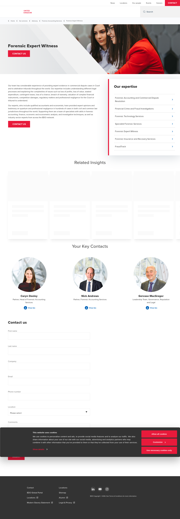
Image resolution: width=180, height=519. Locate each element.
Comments (12, 423)
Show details (38, 511)
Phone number (14, 393)
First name (12, 332)
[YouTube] (100, 489)
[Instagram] (107, 489)
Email (10, 377)
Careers (159, 3)
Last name (12, 347)
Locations (123, 3)
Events (148, 3)
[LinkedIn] (93, 489)
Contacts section (75, 442)
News (113, 3)
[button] (172, 3)
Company (12, 362)
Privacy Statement (53, 442)
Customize (159, 504)
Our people (136, 3)
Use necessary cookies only (159, 512)
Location (11, 408)
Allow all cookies (159, 496)
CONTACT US (20, 124)
